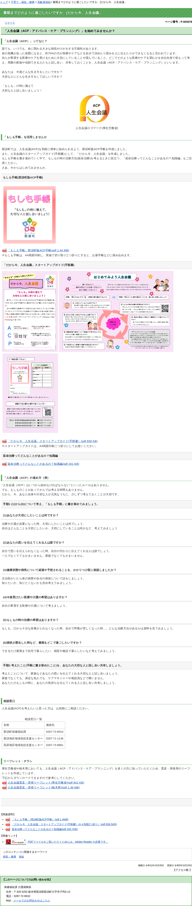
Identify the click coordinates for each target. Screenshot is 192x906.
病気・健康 (9, 856)
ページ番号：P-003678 (178, 21)
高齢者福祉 (44, 2)
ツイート (10, 22)
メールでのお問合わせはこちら (31, 900)
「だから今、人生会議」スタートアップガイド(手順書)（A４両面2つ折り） (64, 824)
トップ (4, 2)
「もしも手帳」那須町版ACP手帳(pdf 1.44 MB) (35, 250)
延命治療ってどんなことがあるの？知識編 (45, 829)
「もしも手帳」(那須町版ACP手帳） (40, 819)
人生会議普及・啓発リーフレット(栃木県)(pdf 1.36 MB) (41, 787)
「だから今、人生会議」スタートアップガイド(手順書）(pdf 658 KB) (49, 441)
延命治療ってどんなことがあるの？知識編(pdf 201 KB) (40, 463)
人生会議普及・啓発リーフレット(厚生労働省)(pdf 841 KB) (43, 782)
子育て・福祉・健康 (22, 2)
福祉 (21, 856)
